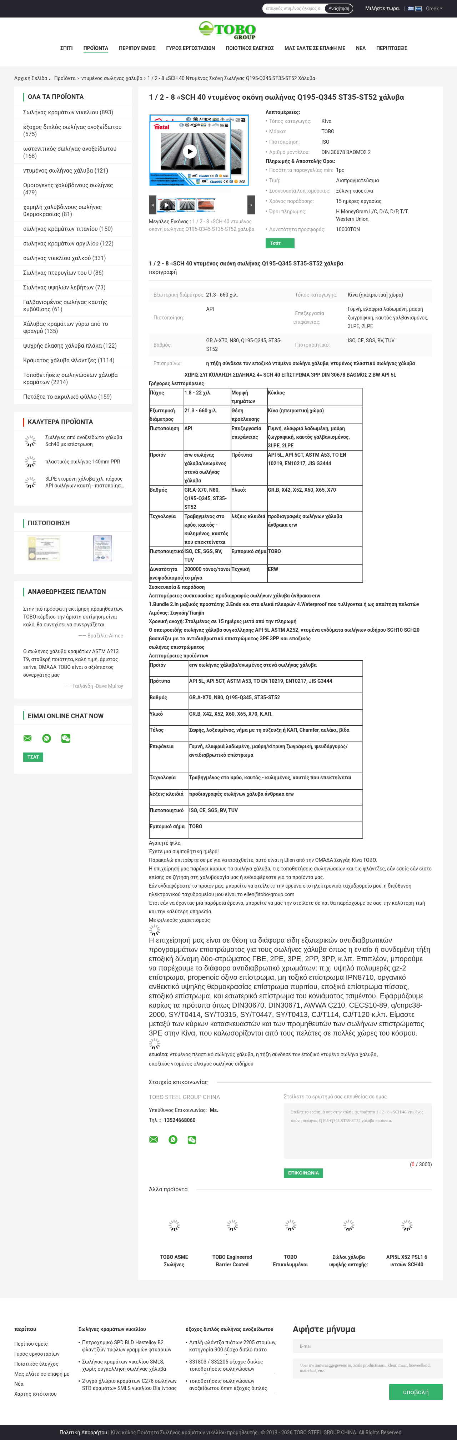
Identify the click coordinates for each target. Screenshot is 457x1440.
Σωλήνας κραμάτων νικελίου (60, 112)
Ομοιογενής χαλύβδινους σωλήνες (68, 185)
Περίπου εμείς (137, 48)
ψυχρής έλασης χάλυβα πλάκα (62, 345)
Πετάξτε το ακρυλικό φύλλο (60, 396)
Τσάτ (275, 243)
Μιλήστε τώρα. (382, 8)
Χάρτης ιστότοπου (35, 1394)
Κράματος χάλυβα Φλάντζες (59, 360)
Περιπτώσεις (391, 48)
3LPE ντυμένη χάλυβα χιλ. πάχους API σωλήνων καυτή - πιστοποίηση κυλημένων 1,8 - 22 (84, 485)
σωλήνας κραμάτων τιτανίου (60, 228)
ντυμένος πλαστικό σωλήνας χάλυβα (211, 1054)
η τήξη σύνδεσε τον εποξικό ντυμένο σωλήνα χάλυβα (316, 1054)
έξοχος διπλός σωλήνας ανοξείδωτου (72, 127)
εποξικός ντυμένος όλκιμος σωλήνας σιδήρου (201, 1064)
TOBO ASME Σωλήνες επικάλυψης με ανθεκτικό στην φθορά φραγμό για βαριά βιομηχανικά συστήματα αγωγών (174, 1261)
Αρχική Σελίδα (30, 78)
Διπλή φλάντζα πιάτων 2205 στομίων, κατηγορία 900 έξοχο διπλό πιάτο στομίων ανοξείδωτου (232, 1347)
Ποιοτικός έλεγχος (250, 48)
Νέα (361, 48)
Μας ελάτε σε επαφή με (315, 48)
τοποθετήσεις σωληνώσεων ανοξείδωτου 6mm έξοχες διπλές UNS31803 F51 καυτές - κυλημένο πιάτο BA (235, 1385)
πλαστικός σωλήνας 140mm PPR (82, 462)
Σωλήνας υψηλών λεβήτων (58, 287)
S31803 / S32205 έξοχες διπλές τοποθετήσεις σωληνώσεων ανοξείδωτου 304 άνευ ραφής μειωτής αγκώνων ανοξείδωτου (233, 1366)
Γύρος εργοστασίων (190, 48)
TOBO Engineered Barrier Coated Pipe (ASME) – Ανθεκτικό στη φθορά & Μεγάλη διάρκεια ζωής (232, 1261)
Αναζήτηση (338, 8)
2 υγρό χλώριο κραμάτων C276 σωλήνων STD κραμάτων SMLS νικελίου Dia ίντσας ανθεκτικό (129, 1385)
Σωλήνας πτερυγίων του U (57, 272)
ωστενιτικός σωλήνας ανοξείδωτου (69, 148)
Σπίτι (66, 48)
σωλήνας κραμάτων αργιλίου (61, 243)
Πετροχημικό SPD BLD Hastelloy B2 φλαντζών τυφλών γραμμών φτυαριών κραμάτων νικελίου (126, 1347)
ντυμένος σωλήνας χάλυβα (111, 78)
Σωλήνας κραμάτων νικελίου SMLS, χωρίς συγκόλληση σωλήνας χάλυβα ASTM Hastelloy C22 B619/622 (124, 1366)
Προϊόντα (96, 48)
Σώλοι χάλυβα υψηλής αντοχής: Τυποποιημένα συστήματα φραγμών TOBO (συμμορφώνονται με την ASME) (349, 1261)
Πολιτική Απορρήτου (83, 1432)
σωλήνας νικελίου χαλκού (57, 258)
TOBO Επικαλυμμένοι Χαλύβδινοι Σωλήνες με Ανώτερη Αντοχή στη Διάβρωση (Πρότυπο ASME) (290, 1261)
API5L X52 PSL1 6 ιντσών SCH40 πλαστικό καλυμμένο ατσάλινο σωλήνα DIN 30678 (406, 1261)
